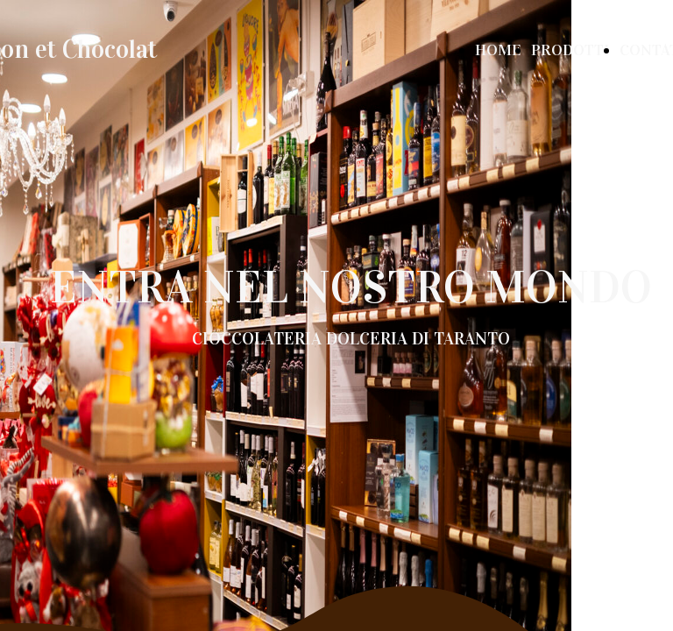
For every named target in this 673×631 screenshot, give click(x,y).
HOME (498, 50)
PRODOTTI (570, 50)
